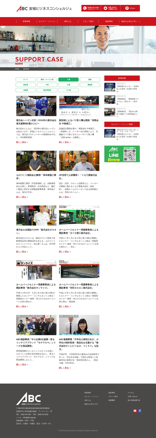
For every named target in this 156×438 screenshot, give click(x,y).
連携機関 (111, 400)
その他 (68, 90)
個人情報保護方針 (134, 400)
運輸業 (90, 85)
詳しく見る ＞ (22, 142)
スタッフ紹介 (88, 21)
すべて (25, 79)
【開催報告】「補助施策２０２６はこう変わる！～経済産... (128, 101)
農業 (90, 79)
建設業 (25, 85)
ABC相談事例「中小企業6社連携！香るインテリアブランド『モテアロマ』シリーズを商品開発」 (36, 342)
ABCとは (67, 21)
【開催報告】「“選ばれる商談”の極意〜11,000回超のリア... (127, 114)
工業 (68, 79)
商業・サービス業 (47, 79)
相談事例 (109, 21)
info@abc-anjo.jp (29, 417)
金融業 (25, 90)
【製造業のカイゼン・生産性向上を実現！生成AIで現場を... (128, 88)
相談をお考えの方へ (129, 21)
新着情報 (26, 21)
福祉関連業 (47, 90)
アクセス (131, 393)
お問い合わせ (132, 396)
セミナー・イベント (47, 21)
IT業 (47, 85)
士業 (68, 85)
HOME (17, 69)
